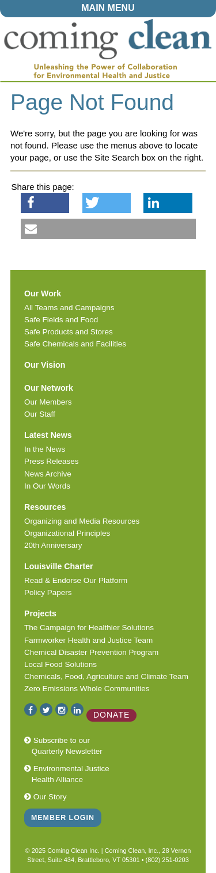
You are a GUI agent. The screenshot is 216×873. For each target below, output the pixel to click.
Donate (111, 714)
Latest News (48, 435)
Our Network (48, 387)
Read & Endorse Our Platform (75, 580)
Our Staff (39, 414)
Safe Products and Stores (68, 331)
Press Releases (51, 461)
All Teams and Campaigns (69, 307)
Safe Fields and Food (61, 319)
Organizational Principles (67, 533)
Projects (40, 613)
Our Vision (44, 364)
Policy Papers (48, 592)
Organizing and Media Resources (81, 521)
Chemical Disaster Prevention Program (91, 652)
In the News (44, 449)
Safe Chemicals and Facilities (75, 344)
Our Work (42, 293)
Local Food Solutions (60, 664)
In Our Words (47, 486)
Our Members (48, 402)
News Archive (47, 474)
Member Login (62, 818)
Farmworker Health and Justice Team (88, 640)
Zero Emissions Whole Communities (87, 688)
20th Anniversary (53, 545)
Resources (45, 507)
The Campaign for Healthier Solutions (89, 627)
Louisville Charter (58, 566)
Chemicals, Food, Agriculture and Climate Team (106, 676)
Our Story (45, 796)
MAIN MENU (107, 8)
